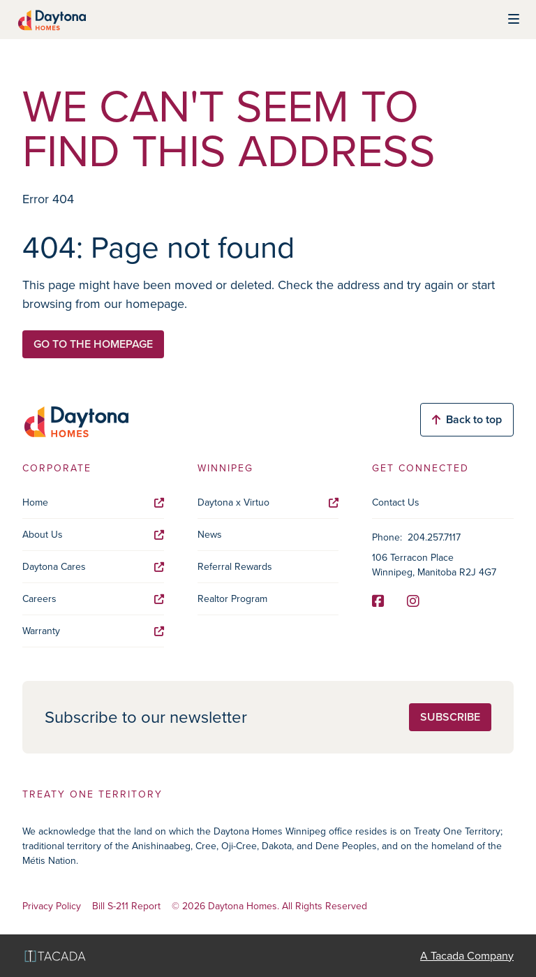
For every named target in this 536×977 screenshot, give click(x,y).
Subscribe (450, 717)
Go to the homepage (93, 344)
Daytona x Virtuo (268, 502)
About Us (93, 534)
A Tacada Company (467, 956)
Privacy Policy (51, 907)
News (210, 534)
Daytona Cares (93, 566)
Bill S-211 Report (126, 907)
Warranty (93, 631)
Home (93, 502)
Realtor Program (232, 599)
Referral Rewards (235, 566)
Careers (93, 599)
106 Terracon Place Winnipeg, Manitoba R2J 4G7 (434, 565)
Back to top (467, 419)
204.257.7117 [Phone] (434, 537)
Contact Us (395, 502)
